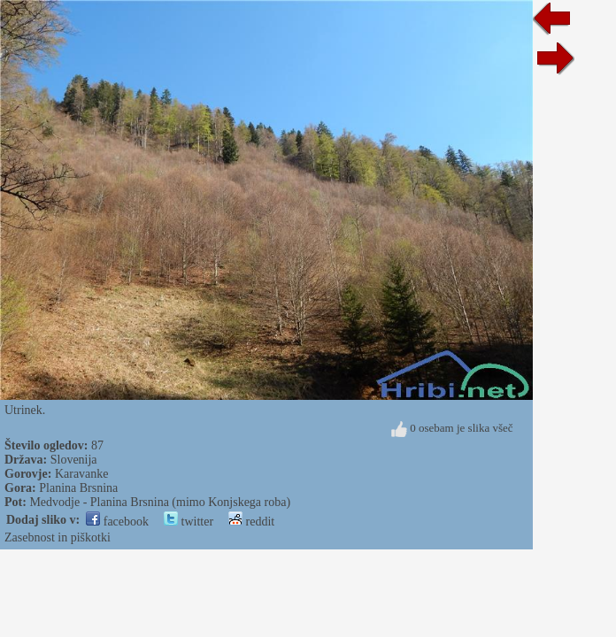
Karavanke (82, 473)
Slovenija (73, 459)
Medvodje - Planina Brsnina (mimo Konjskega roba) (159, 502)
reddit (251, 521)
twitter (188, 521)
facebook (117, 521)
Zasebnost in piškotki (57, 537)
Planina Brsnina (78, 488)
